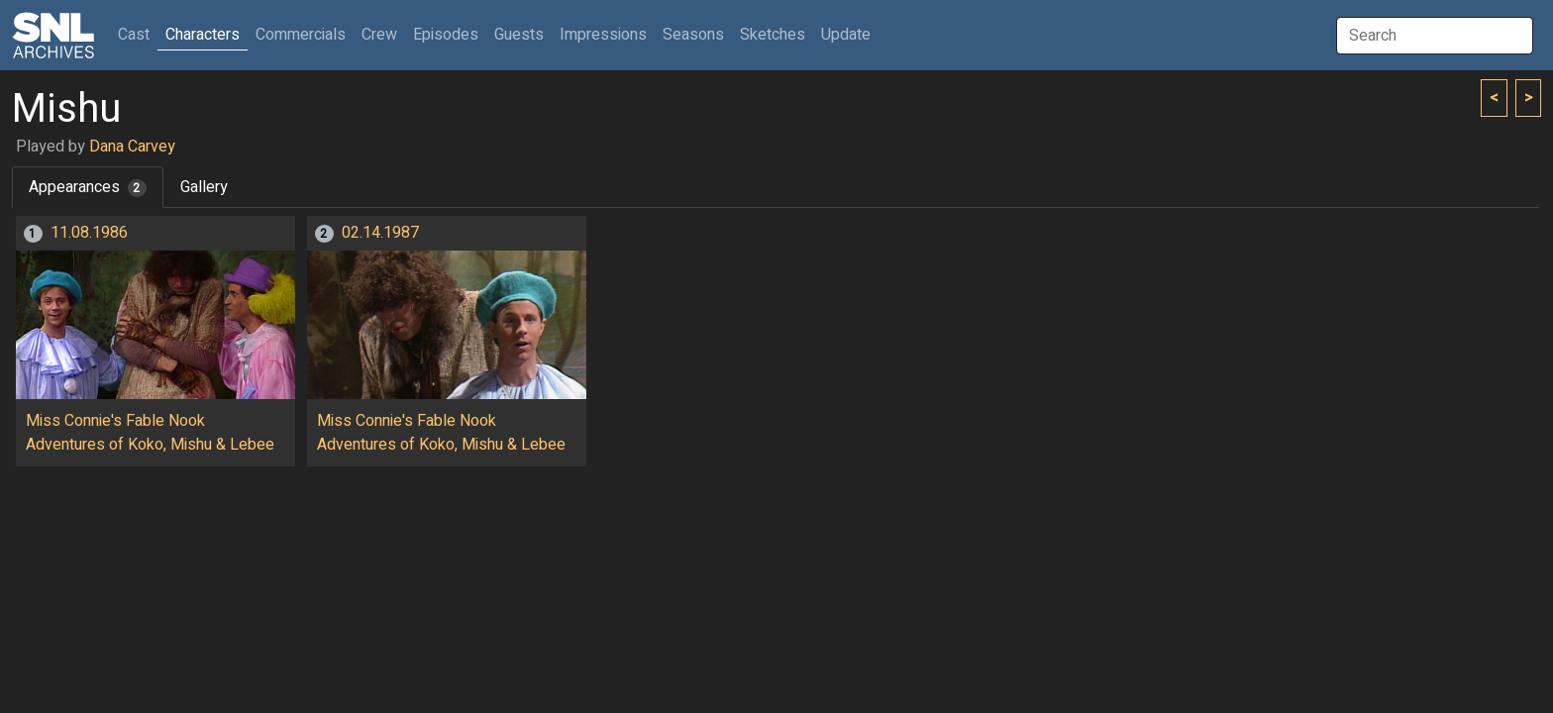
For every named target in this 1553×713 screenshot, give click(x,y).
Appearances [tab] (88, 187)
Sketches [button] (772, 35)
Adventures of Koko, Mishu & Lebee (150, 445)
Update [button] (846, 35)
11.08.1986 (89, 233)
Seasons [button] (693, 35)
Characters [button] (202, 35)
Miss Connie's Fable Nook (115, 421)
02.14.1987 (380, 233)
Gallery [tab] (204, 187)
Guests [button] (519, 35)
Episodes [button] (445, 35)
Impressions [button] (603, 35)
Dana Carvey (132, 146)
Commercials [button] (301, 35)
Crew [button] (379, 35)
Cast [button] (137, 34)
